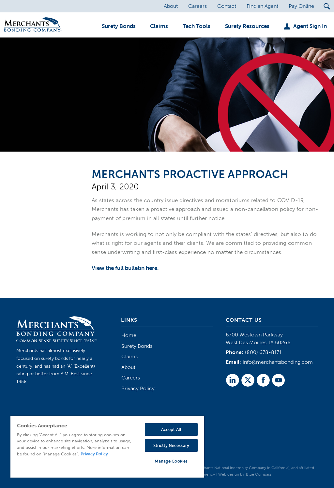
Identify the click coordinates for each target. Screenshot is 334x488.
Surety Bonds (136, 346)
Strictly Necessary (171, 445)
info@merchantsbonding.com (278, 362)
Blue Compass (258, 474)
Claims (129, 356)
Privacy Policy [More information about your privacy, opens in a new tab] (94, 453)
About (128, 367)
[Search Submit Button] (326, 6)
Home (128, 335)
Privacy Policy (138, 388)
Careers (130, 378)
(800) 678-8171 (263, 352)
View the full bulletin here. (125, 268)
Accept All (171, 429)
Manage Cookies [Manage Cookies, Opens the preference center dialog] (171, 461)
